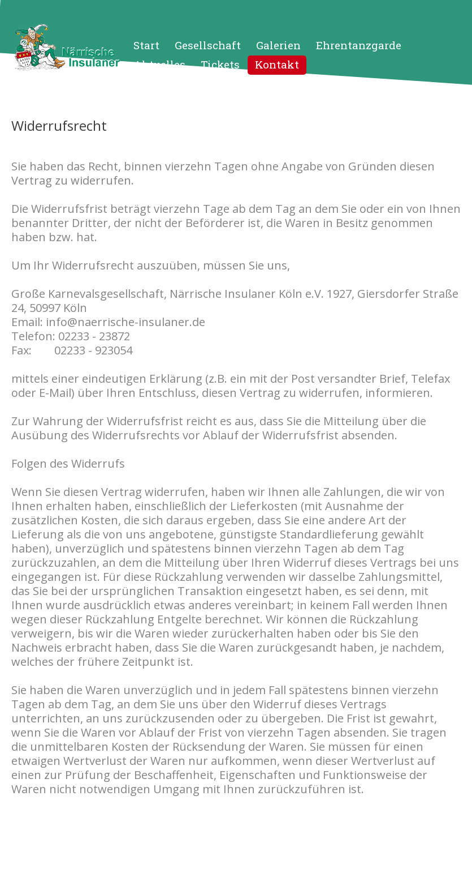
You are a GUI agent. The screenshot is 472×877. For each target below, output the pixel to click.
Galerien (278, 45)
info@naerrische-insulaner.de (125, 322)
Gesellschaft (208, 45)
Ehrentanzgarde (358, 45)
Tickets (220, 64)
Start (146, 45)
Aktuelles (159, 64)
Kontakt (277, 64)
